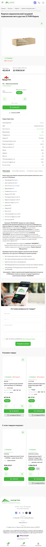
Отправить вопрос (23, 344)
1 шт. (6, 468)
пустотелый (40, 129)
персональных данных (28, 339)
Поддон (19, 92)
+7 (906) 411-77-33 (18, 518)
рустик (42, 135)
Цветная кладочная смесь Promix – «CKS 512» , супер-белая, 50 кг (14, 457)
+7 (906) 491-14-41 (28, 518)
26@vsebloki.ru (23, 522)
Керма (42, 122)
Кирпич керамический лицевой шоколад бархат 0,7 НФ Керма (13, 384)
